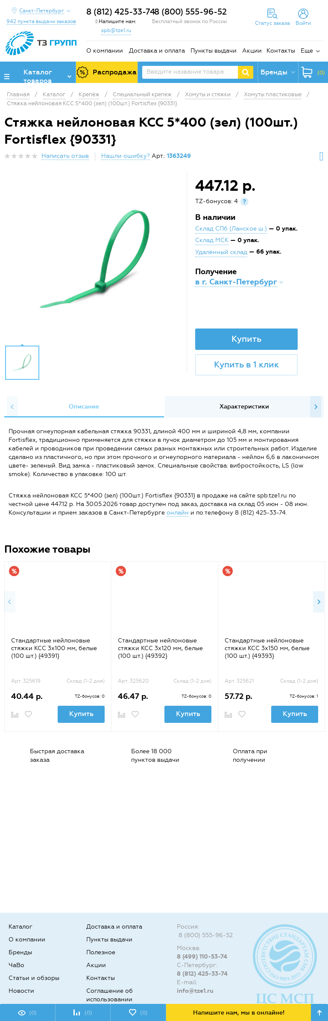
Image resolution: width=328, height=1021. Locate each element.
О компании (104, 50)
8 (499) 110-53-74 (202, 956)
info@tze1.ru (195, 990)
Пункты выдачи (213, 50)
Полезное (100, 952)
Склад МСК (211, 240)
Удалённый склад (221, 252)
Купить (246, 339)
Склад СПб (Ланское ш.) (231, 228)
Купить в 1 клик (246, 364)
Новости (21, 990)
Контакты (280, 50)
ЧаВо (16, 965)
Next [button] (315, 406)
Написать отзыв (65, 156)
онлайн (178, 512)
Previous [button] (12, 406)
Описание (84, 406)
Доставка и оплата (157, 50)
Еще (307, 50)
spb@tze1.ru (116, 30)
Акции (252, 50)
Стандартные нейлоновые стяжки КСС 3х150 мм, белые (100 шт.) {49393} (267, 648)
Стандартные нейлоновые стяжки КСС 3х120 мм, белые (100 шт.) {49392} (160, 648)
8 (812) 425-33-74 (120, 12)
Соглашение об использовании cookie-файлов (109, 999)
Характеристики (244, 406)
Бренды (20, 952)
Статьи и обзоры (34, 978)
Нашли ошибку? (125, 156)
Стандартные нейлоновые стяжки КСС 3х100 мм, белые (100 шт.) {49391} (54, 648)
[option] (96, 260)
